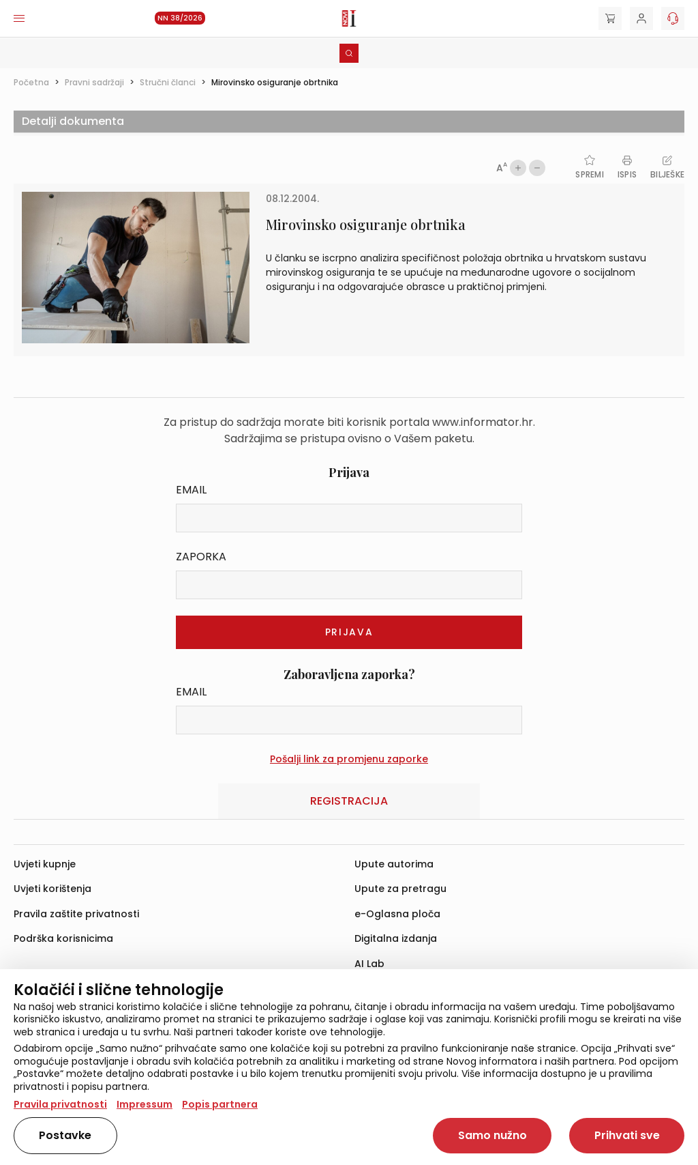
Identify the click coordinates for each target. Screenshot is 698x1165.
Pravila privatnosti (60, 1104)
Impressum (144, 1104)
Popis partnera (220, 1104)
